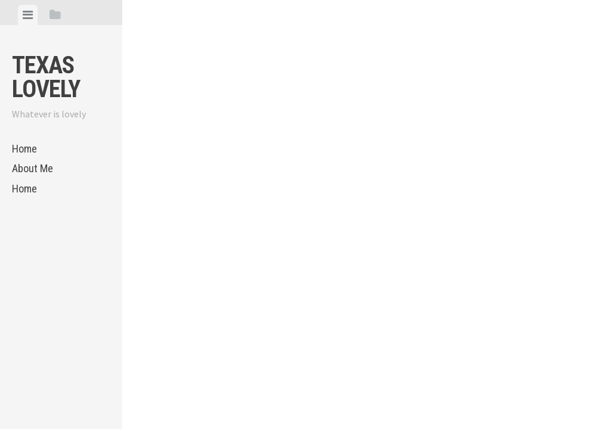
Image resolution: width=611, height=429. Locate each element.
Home (24, 148)
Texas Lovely (46, 77)
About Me (32, 168)
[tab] (28, 15)
